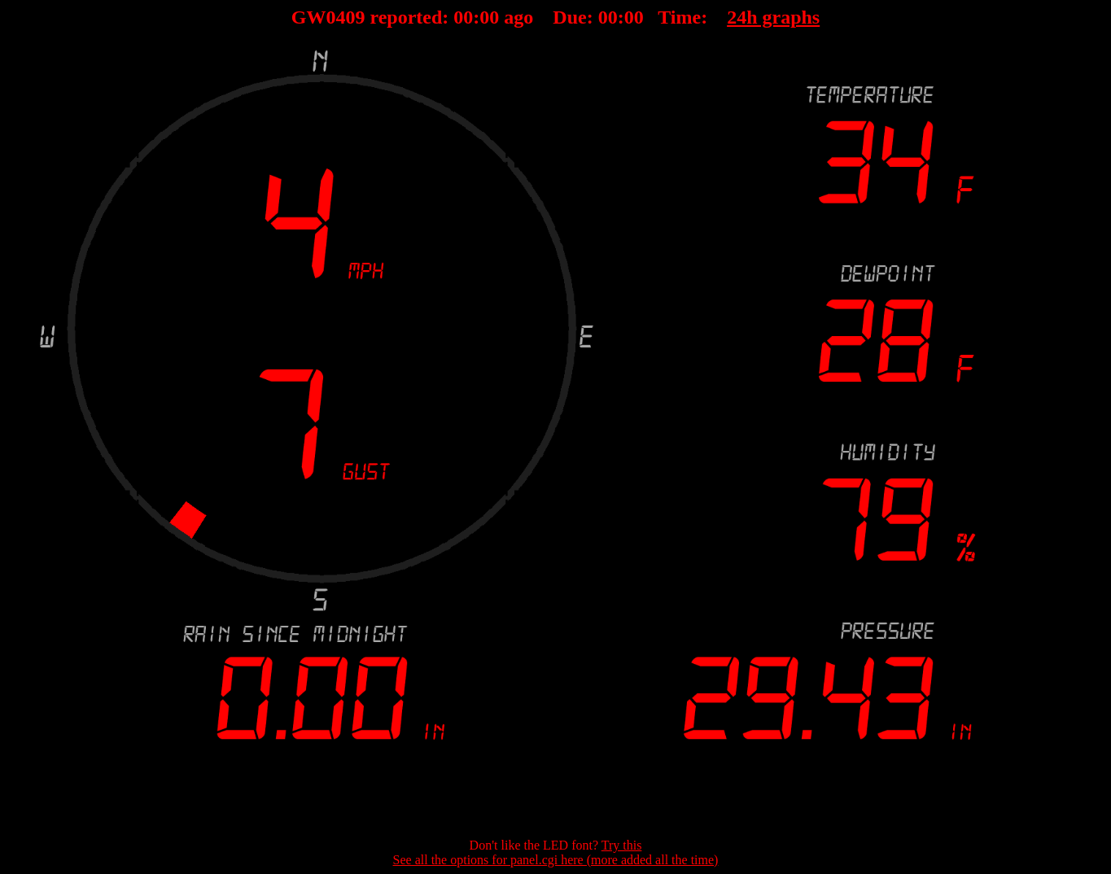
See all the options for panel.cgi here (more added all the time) (556, 860)
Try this (621, 845)
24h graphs (773, 17)
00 (463, 17)
